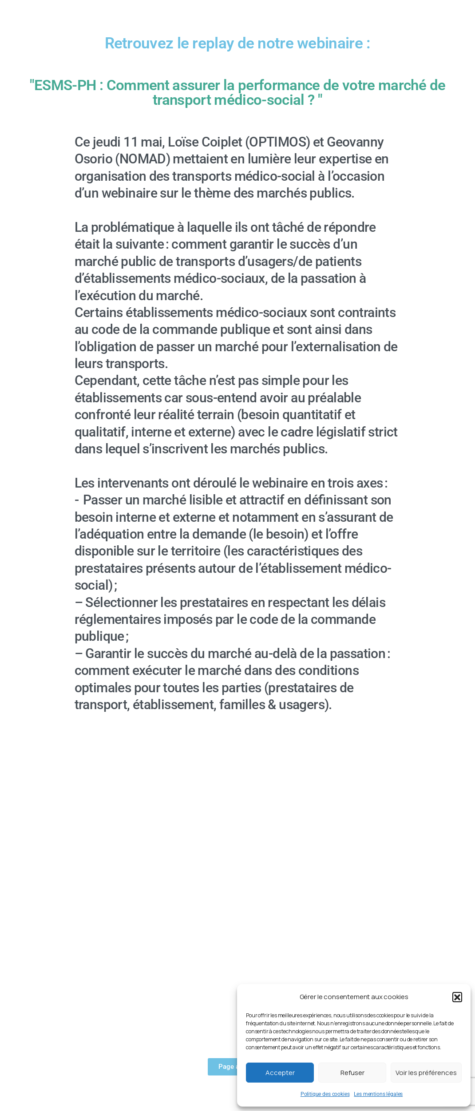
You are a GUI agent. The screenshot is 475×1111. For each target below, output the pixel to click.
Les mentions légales (378, 1094)
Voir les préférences (426, 1072)
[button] (457, 996)
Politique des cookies (325, 1094)
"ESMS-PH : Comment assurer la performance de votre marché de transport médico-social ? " (237, 92)
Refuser (352, 1072)
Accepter (280, 1072)
